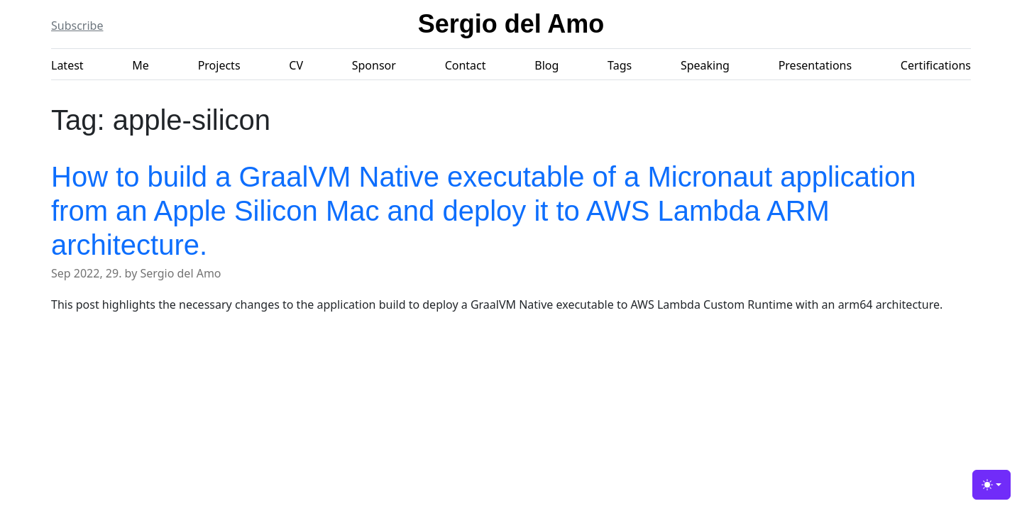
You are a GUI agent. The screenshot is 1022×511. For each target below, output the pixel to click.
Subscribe (77, 25)
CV (296, 65)
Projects (219, 65)
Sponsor (374, 65)
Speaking (705, 65)
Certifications (936, 65)
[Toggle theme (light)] (991, 485)
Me (140, 65)
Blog (546, 65)
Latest (67, 65)
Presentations (815, 65)
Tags (620, 65)
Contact (465, 65)
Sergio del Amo (511, 23)
